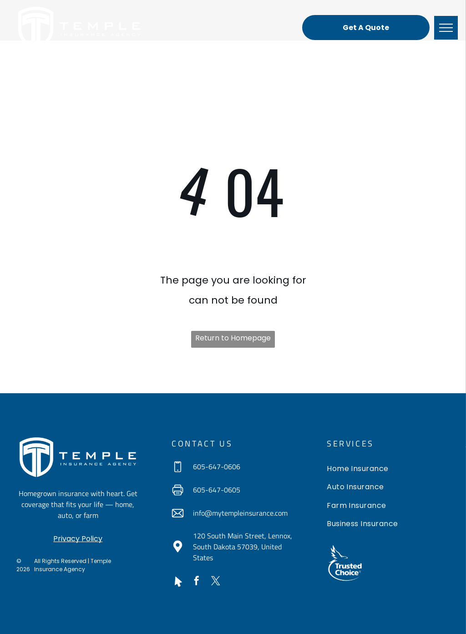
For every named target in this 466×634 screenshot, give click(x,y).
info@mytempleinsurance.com (240, 512)
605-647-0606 (216, 466)
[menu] (446, 28)
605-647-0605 (216, 489)
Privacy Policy (77, 538)
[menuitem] (388, 470)
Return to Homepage (233, 338)
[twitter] (216, 582)
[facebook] (196, 582)
